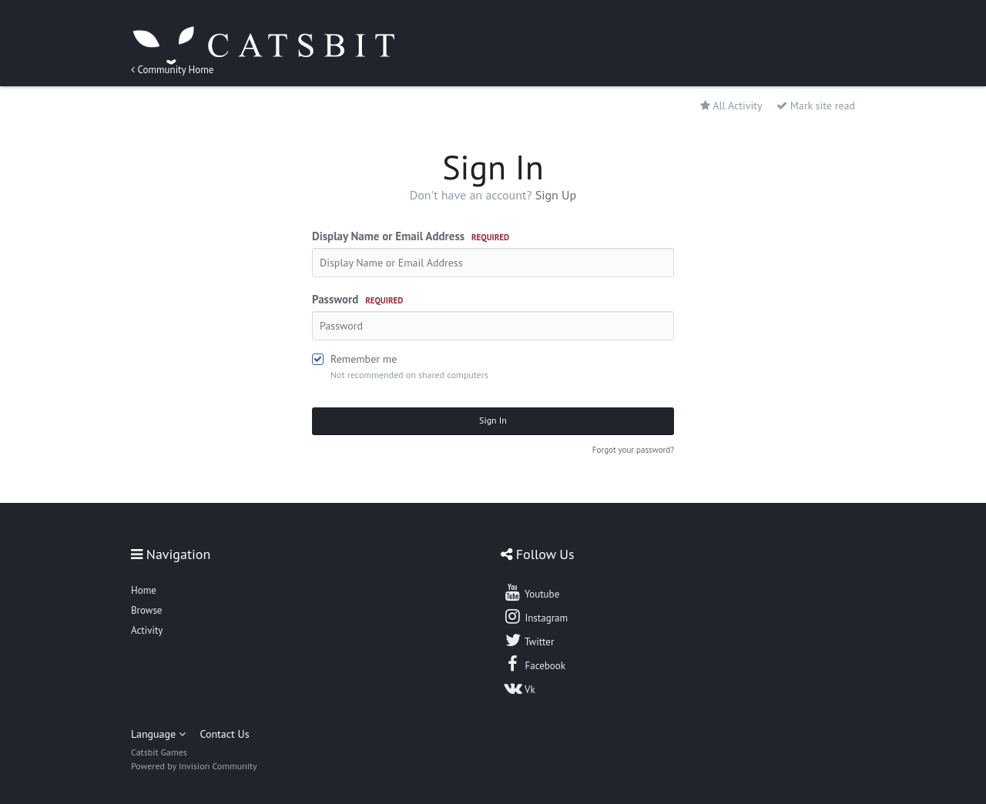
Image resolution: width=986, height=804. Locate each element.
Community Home (172, 69)
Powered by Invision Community (194, 766)
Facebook (534, 663)
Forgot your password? (633, 449)
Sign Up (556, 195)
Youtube (531, 592)
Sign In (493, 420)
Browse (146, 610)
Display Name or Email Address (410, 236)
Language (158, 734)
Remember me (363, 359)
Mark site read (815, 105)
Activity (147, 630)
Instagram (535, 616)
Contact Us (224, 734)
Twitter (528, 639)
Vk (519, 687)
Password (357, 299)
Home (143, 590)
